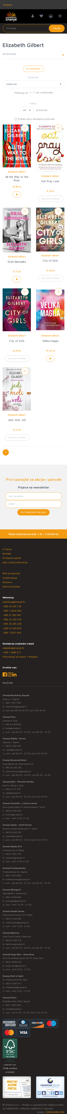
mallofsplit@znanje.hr (16, 987)
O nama (7, 549)
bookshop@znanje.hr (16, 706)
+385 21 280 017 (13, 983)
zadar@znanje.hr (14, 836)
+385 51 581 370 (13, 854)
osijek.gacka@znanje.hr (17, 922)
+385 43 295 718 (12, 606)
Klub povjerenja (11, 573)
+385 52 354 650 (12, 628)
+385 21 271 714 (12, 789)
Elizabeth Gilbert (17, 171)
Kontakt (7, 553)
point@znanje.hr (14, 1009)
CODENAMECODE (54, 1112)
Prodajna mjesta (12, 557)
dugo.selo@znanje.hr (16, 965)
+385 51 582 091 (12, 615)
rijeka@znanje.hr (14, 749)
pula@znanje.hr (13, 728)
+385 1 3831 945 (13, 1005)
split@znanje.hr (13, 793)
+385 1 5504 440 (12, 610)
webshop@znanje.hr (14, 601)
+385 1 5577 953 (12, 632)
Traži (57, 28)
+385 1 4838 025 (13, 962)
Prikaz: (33, 103)
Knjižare (7, 4)
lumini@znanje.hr (14, 814)
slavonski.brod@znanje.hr (18, 771)
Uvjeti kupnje (10, 577)
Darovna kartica (11, 586)
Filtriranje (33, 68)
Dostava (7, 582)
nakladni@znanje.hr (13, 647)
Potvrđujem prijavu (33, 512)
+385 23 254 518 (12, 619)
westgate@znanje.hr (16, 901)
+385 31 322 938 (13, 918)
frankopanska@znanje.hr (18, 879)
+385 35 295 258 (12, 623)
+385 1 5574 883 (13, 875)
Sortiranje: (33, 77)
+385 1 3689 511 (12, 652)
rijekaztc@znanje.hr (15, 857)
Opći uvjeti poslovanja (15, 562)
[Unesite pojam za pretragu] (34, 28)
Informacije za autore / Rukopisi (20, 656)
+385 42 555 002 (13, 810)
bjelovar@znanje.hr (15, 944)
